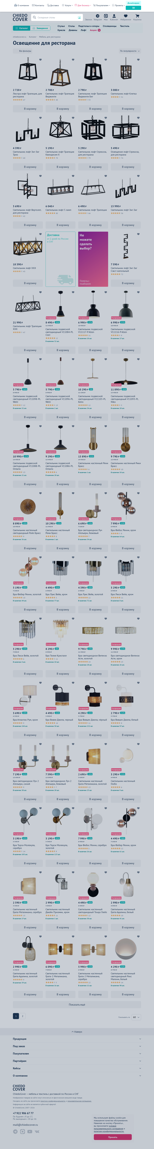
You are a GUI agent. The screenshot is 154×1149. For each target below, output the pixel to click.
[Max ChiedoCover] (22, 1131)
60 (134, 1017)
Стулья (61, 25)
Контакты (39, 5)
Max (106, 19)
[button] (34, 17)
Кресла (61, 30)
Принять (112, 1137)
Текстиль (124, 25)
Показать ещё (77, 1004)
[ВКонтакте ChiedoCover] (37, 1131)
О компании (23, 5)
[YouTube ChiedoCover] (29, 1131)
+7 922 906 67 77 (88, 19)
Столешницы (109, 25)
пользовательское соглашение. (80, 1101)
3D (133, 7)
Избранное (125, 19)
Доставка (54, 5)
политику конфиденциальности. (109, 1131)
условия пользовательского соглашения (108, 1127)
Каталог (23, 28)
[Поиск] (57, 17)
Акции (93, 30)
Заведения (42, 28)
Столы (71, 25)
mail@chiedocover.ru (25, 1124)
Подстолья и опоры (88, 25)
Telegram (98, 19)
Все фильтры (25, 51)
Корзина (137, 19)
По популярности (128, 51)
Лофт (83, 30)
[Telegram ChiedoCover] (15, 1131)
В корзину (30, 108)
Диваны (73, 30)
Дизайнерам (133, 3)
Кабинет (114, 19)
